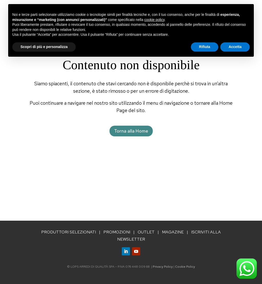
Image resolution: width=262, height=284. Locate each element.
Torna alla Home (131, 131)
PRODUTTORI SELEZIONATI (68, 232)
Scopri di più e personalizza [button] (44, 47)
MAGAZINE (173, 232)
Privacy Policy (163, 267)
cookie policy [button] (154, 20)
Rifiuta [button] (204, 47)
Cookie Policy (185, 267)
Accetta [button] (235, 47)
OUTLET (146, 232)
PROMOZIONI (116, 232)
